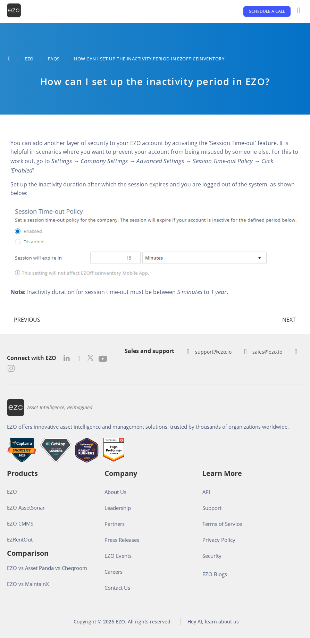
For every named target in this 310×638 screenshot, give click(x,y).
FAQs (54, 59)
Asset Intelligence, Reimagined (59, 407)
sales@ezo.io (267, 352)
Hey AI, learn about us (213, 621)
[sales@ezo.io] (245, 351)
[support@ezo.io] (188, 351)
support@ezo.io (213, 352)
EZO (29, 59)
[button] (267, 11)
